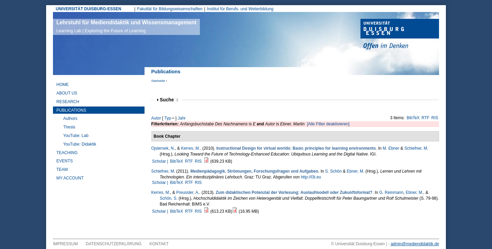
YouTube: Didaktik (79, 144)
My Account (70, 178)
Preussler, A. (187, 192)
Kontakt (159, 243)
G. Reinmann (391, 192)
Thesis (69, 127)
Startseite (158, 81)
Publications (71, 110)
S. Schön (333, 171)
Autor (156, 118)
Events (64, 161)
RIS (435, 117)
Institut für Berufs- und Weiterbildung (240, 9)
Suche (169, 99)
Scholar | (160, 161)
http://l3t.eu (311, 177)
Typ (167, 118)
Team (62, 169)
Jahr (182, 118)
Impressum (65, 243)
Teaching (67, 152)
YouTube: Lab (75, 135)
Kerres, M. (190, 148)
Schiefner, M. (416, 148)
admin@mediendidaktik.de (415, 243)
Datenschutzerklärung (113, 243)
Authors (70, 118)
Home (62, 84)
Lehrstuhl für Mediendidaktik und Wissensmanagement (126, 26)
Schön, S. (169, 198)
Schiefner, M (162, 171)
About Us (66, 93)
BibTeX (413, 117)
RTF (425, 117)
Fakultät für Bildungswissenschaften (169, 9)
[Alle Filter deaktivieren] (328, 124)
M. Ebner (391, 148)
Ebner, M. (355, 171)
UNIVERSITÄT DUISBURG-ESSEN (88, 9)
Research (67, 101)
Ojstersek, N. (163, 148)
